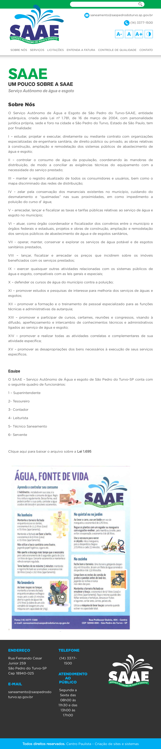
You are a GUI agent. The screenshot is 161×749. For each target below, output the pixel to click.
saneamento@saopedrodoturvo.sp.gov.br (118, 15)
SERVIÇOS (37, 49)
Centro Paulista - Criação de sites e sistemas (80, 743)
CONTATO (146, 49)
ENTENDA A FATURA (81, 49)
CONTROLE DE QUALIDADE (117, 49)
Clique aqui (17, 451)
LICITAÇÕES (55, 49)
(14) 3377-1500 (138, 23)
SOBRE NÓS (18, 49)
